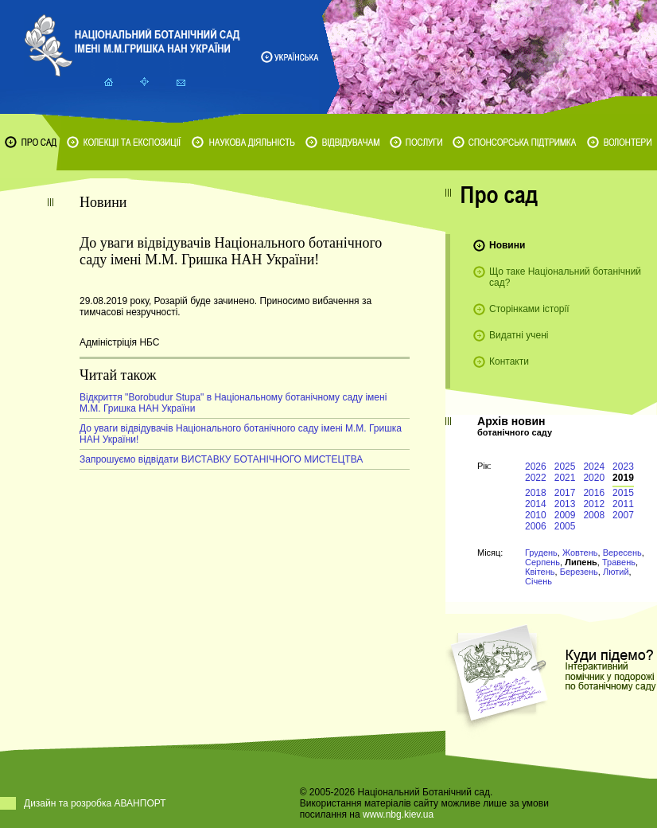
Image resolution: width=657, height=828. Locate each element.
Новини (507, 245)
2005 (565, 526)
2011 (623, 504)
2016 (594, 492)
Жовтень (580, 552)
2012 (594, 504)
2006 (535, 526)
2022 (535, 477)
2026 (535, 466)
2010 (535, 515)
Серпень (542, 562)
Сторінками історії (529, 308)
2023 (623, 466)
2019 (623, 477)
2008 (594, 515)
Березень (579, 571)
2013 (565, 504)
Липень (581, 562)
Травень (619, 562)
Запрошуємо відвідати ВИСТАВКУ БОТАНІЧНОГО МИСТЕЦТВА (221, 459)
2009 (565, 515)
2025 (565, 466)
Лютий (616, 571)
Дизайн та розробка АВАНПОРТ (95, 803)
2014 (535, 504)
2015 (623, 492)
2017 (565, 492)
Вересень (622, 552)
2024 (594, 466)
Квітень (540, 571)
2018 (535, 492)
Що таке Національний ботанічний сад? (565, 277)
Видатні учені (518, 335)
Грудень (541, 552)
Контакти (509, 361)
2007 (623, 515)
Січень (538, 581)
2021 (565, 477)
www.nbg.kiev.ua (398, 814)
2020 (594, 477)
